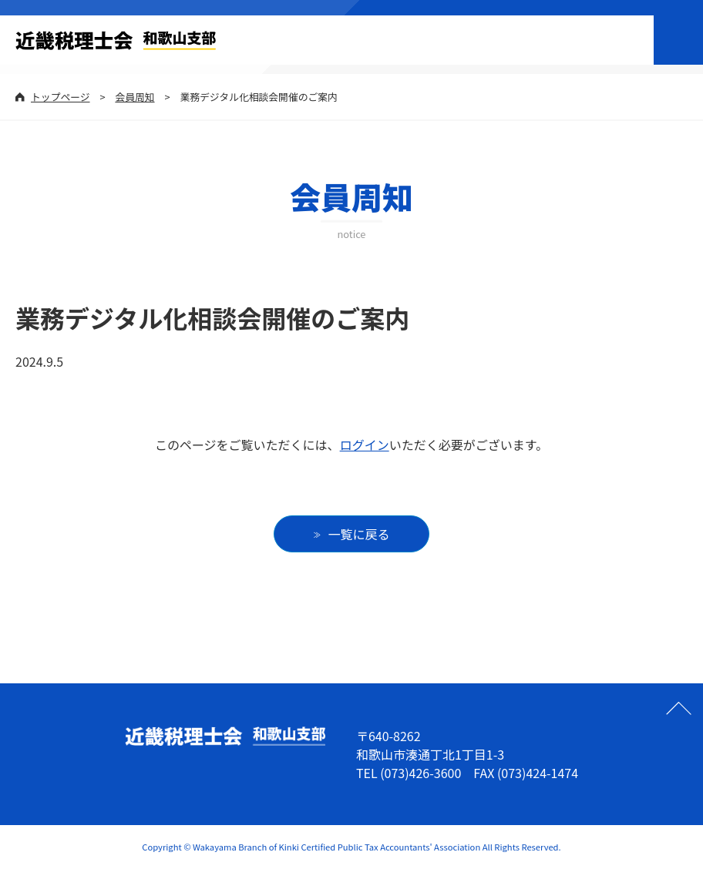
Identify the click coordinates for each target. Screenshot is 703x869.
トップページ (60, 96)
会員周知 (134, 96)
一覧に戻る (359, 534)
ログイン (364, 444)
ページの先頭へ (678, 708)
